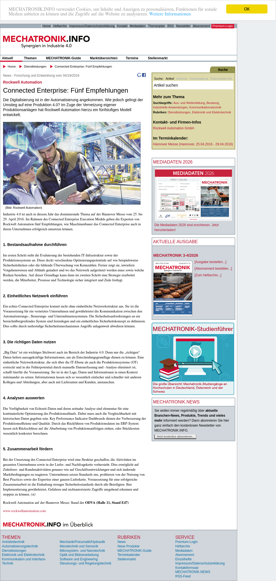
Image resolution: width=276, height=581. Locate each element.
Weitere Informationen (170, 14)
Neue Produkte (128, 546)
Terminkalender (128, 555)
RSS (170, 26)
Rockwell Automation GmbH (173, 128)
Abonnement (201, 26)
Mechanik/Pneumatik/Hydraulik (82, 542)
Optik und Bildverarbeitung (79, 555)
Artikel (170, 78)
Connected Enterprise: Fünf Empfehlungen (83, 66)
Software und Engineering (79, 559)
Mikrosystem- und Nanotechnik (82, 551)
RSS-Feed (183, 576)
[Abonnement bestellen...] (213, 269)
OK (247, 9)
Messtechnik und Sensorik (79, 546)
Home (47, 26)
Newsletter (183, 26)
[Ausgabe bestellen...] (210, 262)
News (121, 542)
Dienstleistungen (35, 66)
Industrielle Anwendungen (170, 107)
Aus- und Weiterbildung (189, 103)
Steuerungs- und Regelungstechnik (85, 563)
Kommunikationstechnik (205, 107)
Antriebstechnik (13, 542)
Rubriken (128, 537)
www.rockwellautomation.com (24, 511)
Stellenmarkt (158, 58)
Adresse (181, 78)
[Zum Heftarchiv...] (208, 275)
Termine (132, 58)
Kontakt (122, 26)
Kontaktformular (187, 568)
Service (185, 537)
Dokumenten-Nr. (221, 78)
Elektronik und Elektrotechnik (211, 112)
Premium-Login (222, 26)
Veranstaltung (199, 78)
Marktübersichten (103, 58)
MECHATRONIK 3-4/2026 (175, 255)
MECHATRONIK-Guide (63, 58)
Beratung (212, 103)
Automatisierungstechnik (20, 546)
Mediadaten (138, 26)
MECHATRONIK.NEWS (192, 572)
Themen (30, 58)
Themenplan (156, 26)
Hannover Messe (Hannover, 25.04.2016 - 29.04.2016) (193, 144)
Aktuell (7, 58)
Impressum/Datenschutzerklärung (91, 26)
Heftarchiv (60, 26)
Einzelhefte (183, 559)
